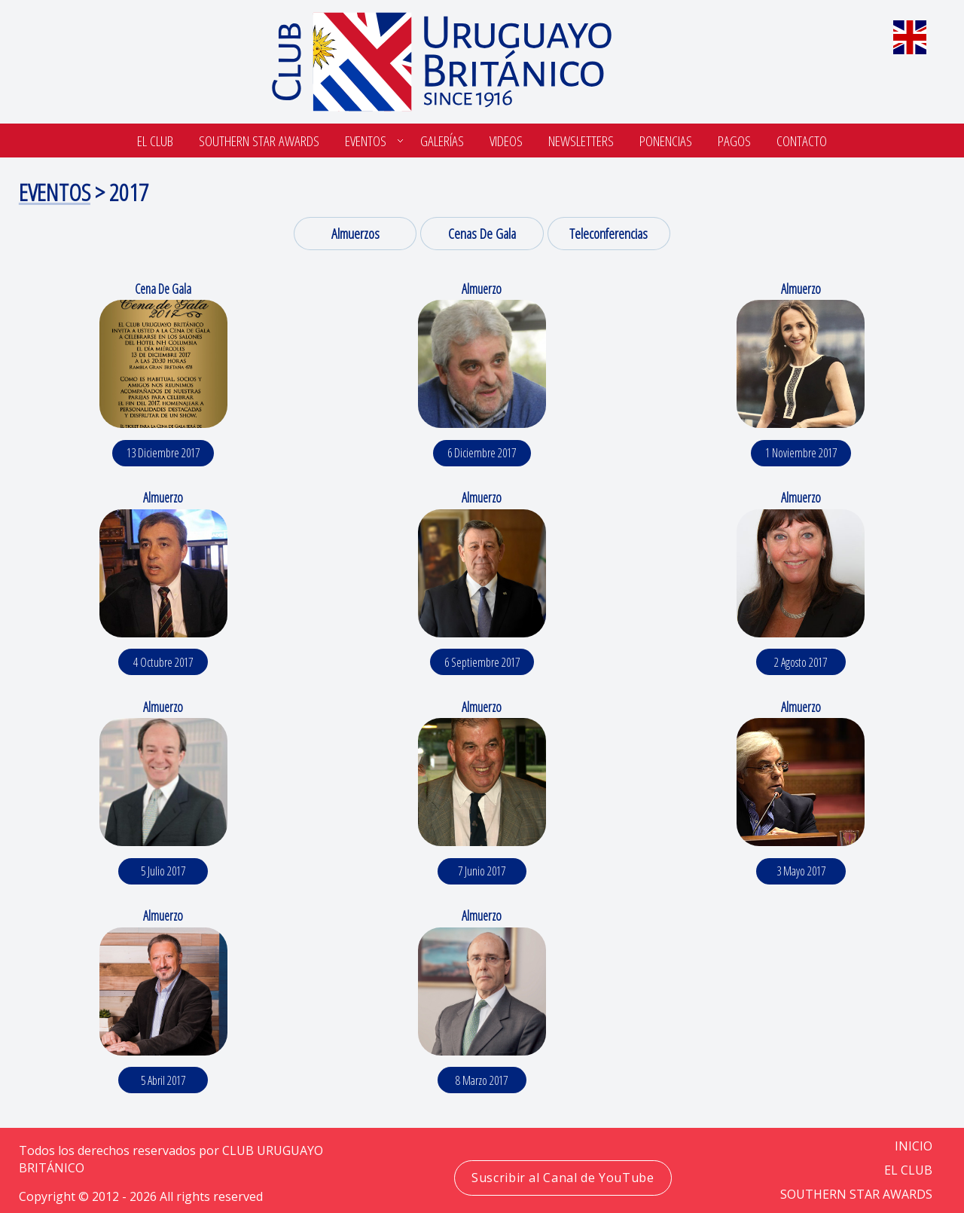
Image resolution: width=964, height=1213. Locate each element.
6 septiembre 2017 (482, 662)
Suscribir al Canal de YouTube (562, 1177)
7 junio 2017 (481, 871)
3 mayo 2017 (800, 871)
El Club (155, 140)
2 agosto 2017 (800, 662)
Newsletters (581, 140)
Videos (506, 140)
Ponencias (665, 140)
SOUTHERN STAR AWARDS (259, 140)
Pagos (734, 140)
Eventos (365, 140)
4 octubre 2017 (163, 662)
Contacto (801, 140)
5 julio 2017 (163, 871)
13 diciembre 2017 (163, 453)
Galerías (442, 140)
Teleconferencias (608, 233)
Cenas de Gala (482, 233)
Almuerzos (355, 233)
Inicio (913, 1146)
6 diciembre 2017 (481, 453)
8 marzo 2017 (482, 1080)
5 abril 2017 (163, 1080)
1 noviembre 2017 (801, 453)
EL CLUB (908, 1170)
